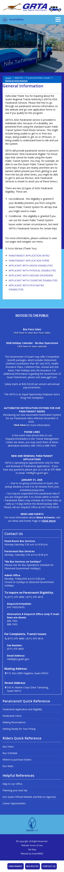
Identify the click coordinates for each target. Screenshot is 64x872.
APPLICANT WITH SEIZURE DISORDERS (31, 275)
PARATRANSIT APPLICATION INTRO (29, 255)
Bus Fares (8, 746)
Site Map (32, 849)
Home (8, 77)
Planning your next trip (15, 790)
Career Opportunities (14, 803)
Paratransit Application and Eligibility (22, 709)
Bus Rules (8, 766)
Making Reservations (14, 722)
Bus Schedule (10, 753)
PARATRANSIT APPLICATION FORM (29, 260)
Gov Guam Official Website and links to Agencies (29, 796)
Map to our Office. (13, 783)
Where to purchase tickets (17, 759)
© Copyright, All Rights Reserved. (32, 841)
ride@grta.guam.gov (18, 659)
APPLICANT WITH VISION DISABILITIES (31, 265)
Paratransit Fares (12, 715)
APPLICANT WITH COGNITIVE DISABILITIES (33, 280)
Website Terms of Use (32, 845)
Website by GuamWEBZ (32, 853)
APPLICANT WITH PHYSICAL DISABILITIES (32, 270)
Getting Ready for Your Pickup (19, 728)
